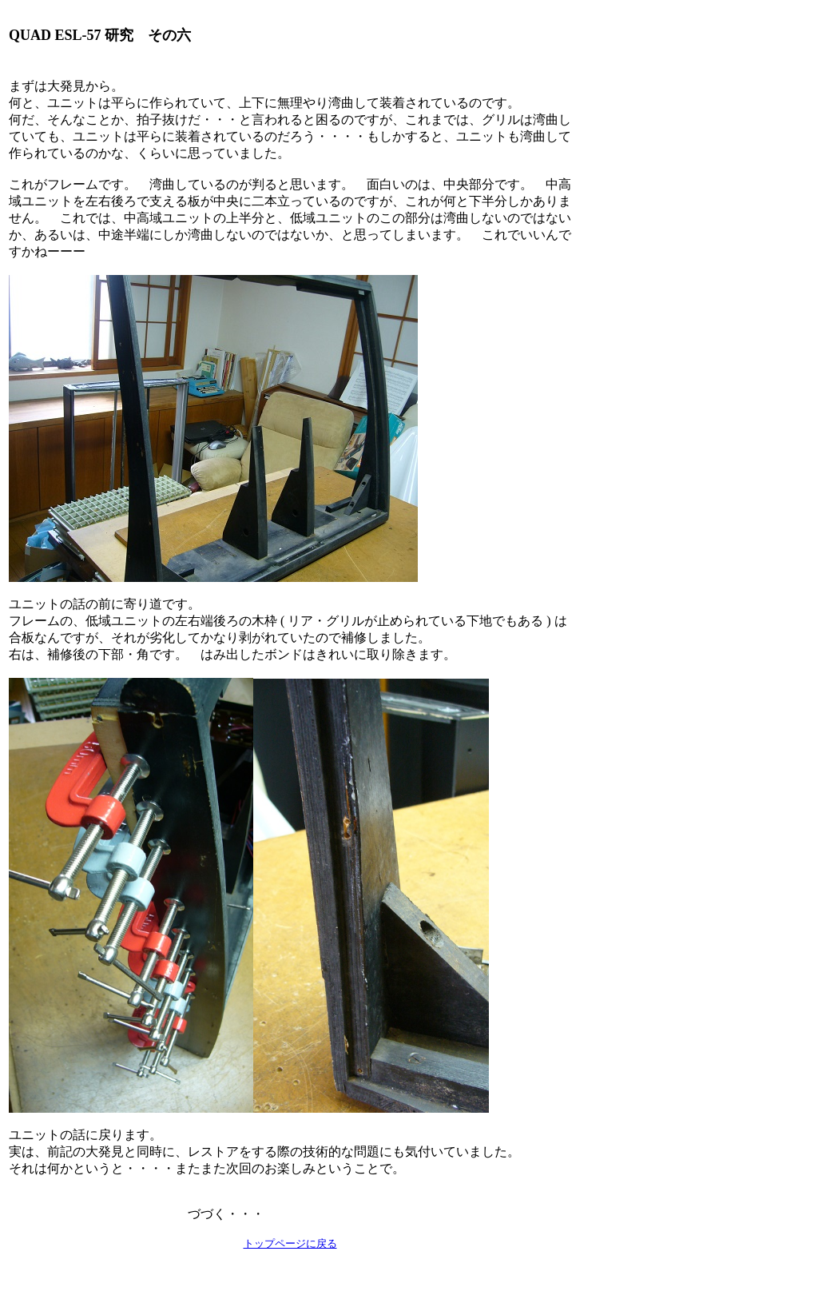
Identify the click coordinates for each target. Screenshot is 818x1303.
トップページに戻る (290, 1243)
